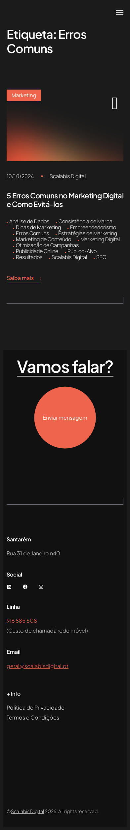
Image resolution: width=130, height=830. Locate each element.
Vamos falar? (65, 367)
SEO (101, 257)
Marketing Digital (100, 239)
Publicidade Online (37, 251)
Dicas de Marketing (38, 227)
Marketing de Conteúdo (43, 239)
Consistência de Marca (85, 221)
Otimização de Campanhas (47, 245)
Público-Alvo (82, 251)
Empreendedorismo (93, 227)
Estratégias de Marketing (87, 233)
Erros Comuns (32, 233)
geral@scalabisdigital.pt (37, 665)
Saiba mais (24, 278)
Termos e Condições (33, 717)
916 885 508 (22, 620)
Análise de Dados (29, 221)
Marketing (24, 95)
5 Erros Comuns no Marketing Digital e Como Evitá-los (65, 200)
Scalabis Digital (68, 176)
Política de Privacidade (36, 707)
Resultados (29, 257)
